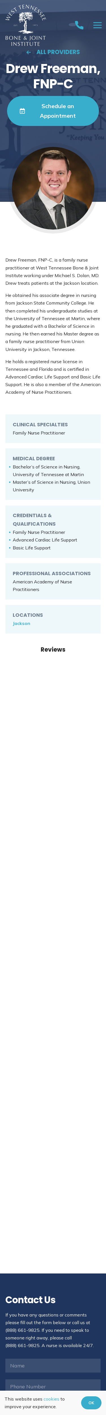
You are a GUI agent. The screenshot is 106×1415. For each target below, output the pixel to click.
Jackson (21, 623)
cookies (51, 1399)
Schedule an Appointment (47, 110)
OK (91, 1402)
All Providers (53, 52)
